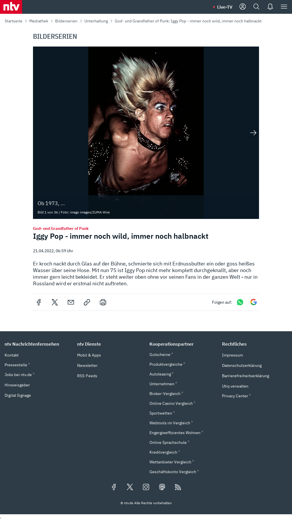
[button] (37, 343)
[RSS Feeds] (178, 487)
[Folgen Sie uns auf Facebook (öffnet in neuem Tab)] (114, 487)
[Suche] (256, 7)
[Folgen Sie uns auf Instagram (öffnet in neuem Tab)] (146, 487)
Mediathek (38, 21)
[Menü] (284, 7)
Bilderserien (66, 21)
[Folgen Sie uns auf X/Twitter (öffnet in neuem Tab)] (130, 487)
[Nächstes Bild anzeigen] (253, 132)
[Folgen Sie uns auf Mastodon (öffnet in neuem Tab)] (162, 487)
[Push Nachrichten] (270, 7)
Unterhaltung (96, 21)
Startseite (13, 21)
